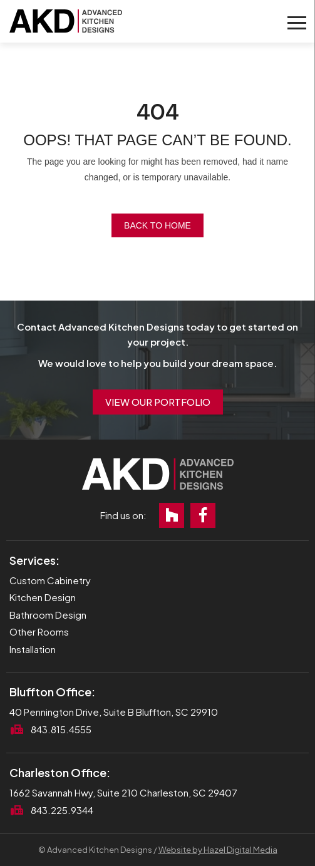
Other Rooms (39, 631)
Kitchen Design (42, 597)
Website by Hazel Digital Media (217, 850)
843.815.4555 (61, 729)
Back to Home (157, 225)
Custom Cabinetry (50, 580)
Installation (32, 649)
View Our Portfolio (157, 402)
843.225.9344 (62, 810)
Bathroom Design (47, 615)
